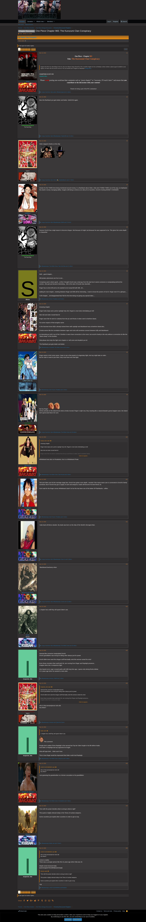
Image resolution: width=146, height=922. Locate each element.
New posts (21, 24)
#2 (126, 97)
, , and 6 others (55, 519)
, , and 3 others (55, 391)
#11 (126, 481)
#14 (126, 608)
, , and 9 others (57, 561)
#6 (126, 271)
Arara (20, 33)
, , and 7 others (56, 760)
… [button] (26, 49)
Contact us (99, 911)
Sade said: (44, 732)
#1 (126, 53)
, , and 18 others (59, 434)
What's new (40, 21)
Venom (28, 836)
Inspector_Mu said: (46, 688)
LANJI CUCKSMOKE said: (48, 769)
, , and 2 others (57, 476)
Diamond (28, 510)
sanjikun (28, 213)
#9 (126, 396)
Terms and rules (108, 911)
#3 (126, 141)
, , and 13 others (57, 222)
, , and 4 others (57, 803)
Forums (22, 21)
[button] (34, 21)
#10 (126, 439)
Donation (30, 21)
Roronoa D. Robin (28, 594)
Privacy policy (117, 911)
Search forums (29, 24)
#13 (126, 566)
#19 (126, 807)
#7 (126, 305)
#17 (126, 729)
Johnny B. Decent (28, 794)
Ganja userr (28, 334)
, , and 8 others (53, 301)
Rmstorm (28, 467)
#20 (126, 850)
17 (29, 49)
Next (33, 49)
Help (123, 911)
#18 (126, 765)
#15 (126, 652)
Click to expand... (83, 457)
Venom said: (44, 873)
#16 (126, 685)
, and (53, 724)
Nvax (28, 552)
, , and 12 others (57, 266)
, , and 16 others (58, 136)
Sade (28, 637)
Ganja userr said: (45, 442)
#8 (126, 354)
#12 (126, 523)
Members (50, 21)
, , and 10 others (59, 647)
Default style (22, 911)
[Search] (124, 21)
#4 (126, 184)
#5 (126, 227)
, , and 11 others (57, 92)
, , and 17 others (58, 180)
